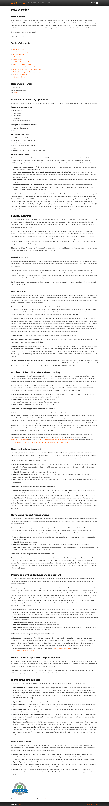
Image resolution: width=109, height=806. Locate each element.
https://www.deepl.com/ (49, 799)
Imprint (16, 92)
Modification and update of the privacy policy (27, 72)
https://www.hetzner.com (19, 440)
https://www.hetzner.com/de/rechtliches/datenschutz (55, 440)
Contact (88, 804)
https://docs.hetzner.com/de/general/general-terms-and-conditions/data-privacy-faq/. (39, 442)
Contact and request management (24, 67)
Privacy (92, 804)
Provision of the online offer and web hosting (27, 62)
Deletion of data (18, 57)
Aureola (19, 804)
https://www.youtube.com (61, 648)
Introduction (16, 47)
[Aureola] (18, 3)
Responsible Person (19, 49)
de (94, 3)
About (48, 3)
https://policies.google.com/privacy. (23, 650)
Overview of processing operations (24, 52)
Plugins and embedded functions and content (27, 69)
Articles (30, 3)
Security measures (18, 54)
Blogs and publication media (22, 64)
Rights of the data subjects (21, 74)
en (92, 3)
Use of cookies (17, 59)
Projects (36, 3)
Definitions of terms (19, 77)
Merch (42, 3)
